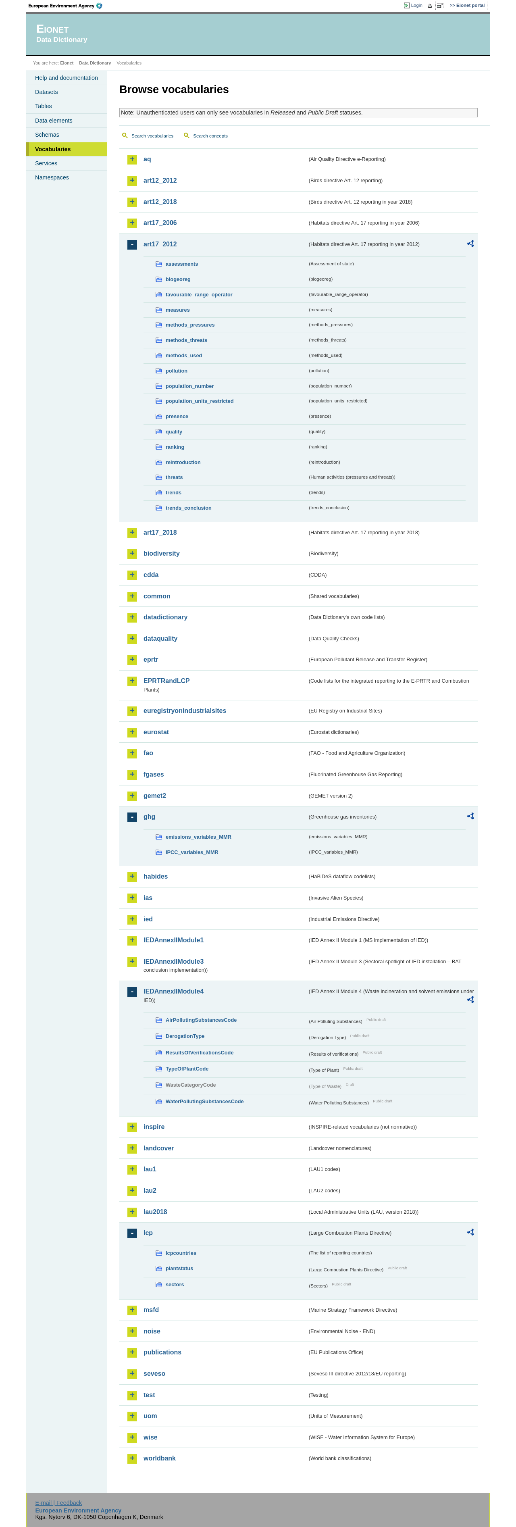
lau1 (150, 1169)
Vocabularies (53, 149)
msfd (151, 1309)
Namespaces (52, 177)
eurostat (156, 732)
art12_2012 (160, 180)
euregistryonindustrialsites (185, 710)
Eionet (66, 62)
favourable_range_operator (199, 295)
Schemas (47, 134)
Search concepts (210, 135)
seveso (154, 1373)
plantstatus (179, 1268)
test (149, 1395)
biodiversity (162, 553)
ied (148, 919)
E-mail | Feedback (58, 1503)
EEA (68, 6)
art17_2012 (160, 244)
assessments (182, 264)
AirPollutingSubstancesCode (201, 1020)
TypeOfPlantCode (187, 1069)
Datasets (46, 92)
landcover (159, 1148)
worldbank (160, 1458)
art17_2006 (160, 222)
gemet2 (155, 795)
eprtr (151, 659)
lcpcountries (181, 1253)
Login (416, 5)
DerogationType (185, 1036)
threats (174, 477)
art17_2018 (160, 532)
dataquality (160, 638)
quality (174, 432)
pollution (176, 371)
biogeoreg (178, 279)
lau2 (150, 1190)
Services (46, 163)
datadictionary (165, 617)
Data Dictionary (95, 62)
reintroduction (183, 462)
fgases (154, 774)
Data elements (54, 120)
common (157, 596)
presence (177, 416)
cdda (151, 574)
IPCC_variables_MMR (192, 852)
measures (178, 310)
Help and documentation (66, 78)
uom (150, 1415)
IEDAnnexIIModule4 (174, 991)
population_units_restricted (200, 401)
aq (147, 159)
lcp (148, 1232)
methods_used (184, 355)
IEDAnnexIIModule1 (174, 940)
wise (151, 1437)
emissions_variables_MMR (198, 837)
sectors (175, 1284)
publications (162, 1352)
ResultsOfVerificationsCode (200, 1053)
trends (173, 493)
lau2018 (155, 1211)
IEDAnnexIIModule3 (174, 961)
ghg (149, 816)
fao (148, 753)
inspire (154, 1126)
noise (152, 1331)
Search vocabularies (152, 135)
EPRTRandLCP (167, 680)
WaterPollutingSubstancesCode (205, 1101)
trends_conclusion (189, 508)
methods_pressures (190, 325)
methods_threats (186, 340)
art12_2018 (160, 201)
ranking (175, 447)
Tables (43, 106)
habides (156, 876)
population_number (190, 386)
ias (148, 897)
